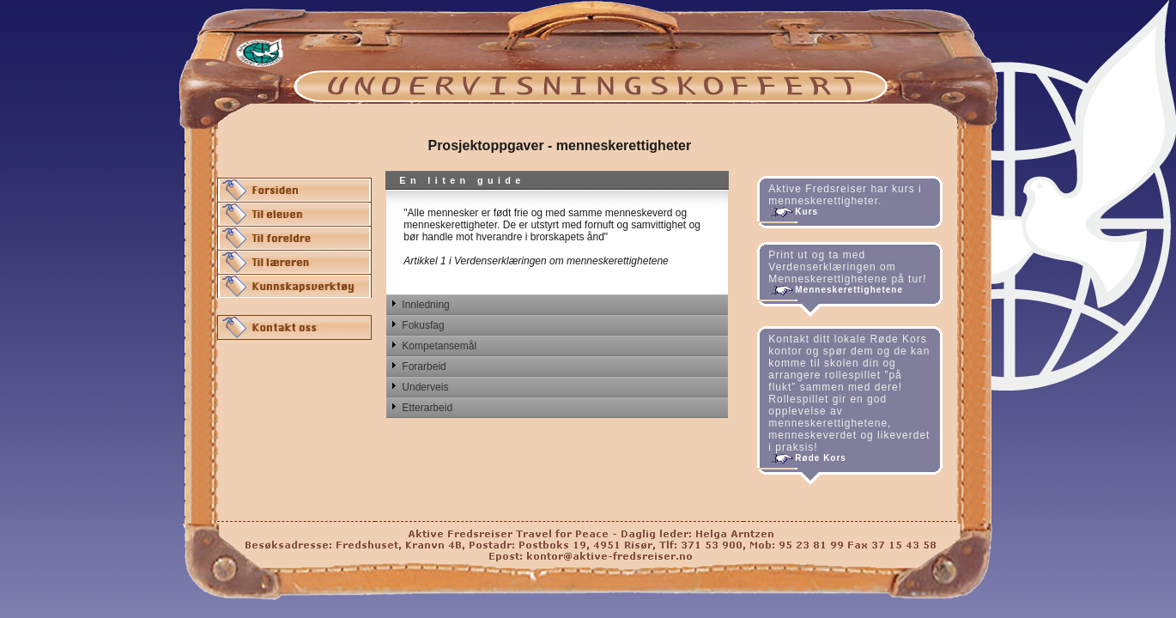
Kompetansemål (439, 346)
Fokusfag (423, 325)
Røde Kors (820, 458)
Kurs (806, 211)
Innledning (425, 305)
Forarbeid (424, 366)
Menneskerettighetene (849, 289)
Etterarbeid (427, 408)
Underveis (425, 387)
